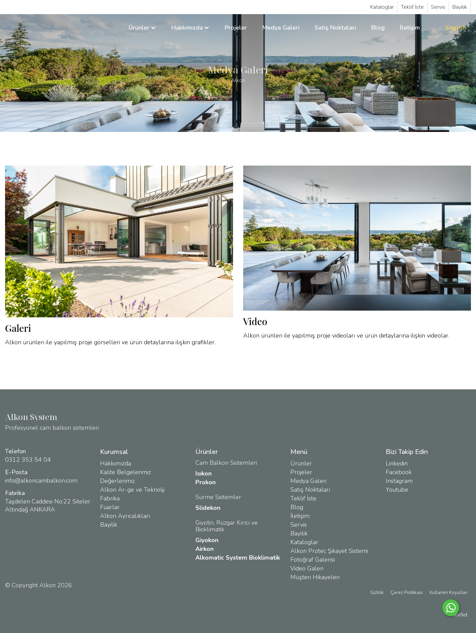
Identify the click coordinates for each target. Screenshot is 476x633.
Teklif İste (412, 7)
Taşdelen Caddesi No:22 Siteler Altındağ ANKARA (47, 505)
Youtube (397, 490)
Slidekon (207, 508)
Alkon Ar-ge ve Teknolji (132, 490)
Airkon (204, 549)
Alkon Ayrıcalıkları (125, 516)
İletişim (410, 28)
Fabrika (110, 498)
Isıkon (203, 473)
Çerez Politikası (406, 592)
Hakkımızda (115, 463)
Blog (378, 28)
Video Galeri (306, 568)
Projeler (236, 28)
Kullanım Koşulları (449, 592)
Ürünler (301, 463)
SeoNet (460, 614)
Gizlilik (377, 592)
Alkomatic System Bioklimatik (237, 558)
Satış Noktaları (335, 28)
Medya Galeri (280, 28)
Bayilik (459, 7)
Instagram (399, 481)
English (456, 28)
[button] (142, 27)
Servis (438, 7)
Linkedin (397, 463)
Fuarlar (110, 507)
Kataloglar (382, 7)
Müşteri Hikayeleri (315, 577)
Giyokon (206, 540)
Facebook (399, 472)
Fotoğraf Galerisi (312, 560)
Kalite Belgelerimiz (125, 472)
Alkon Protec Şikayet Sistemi (329, 551)
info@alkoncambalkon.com (41, 481)
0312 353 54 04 (28, 460)
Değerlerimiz (117, 481)
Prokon (205, 482)
